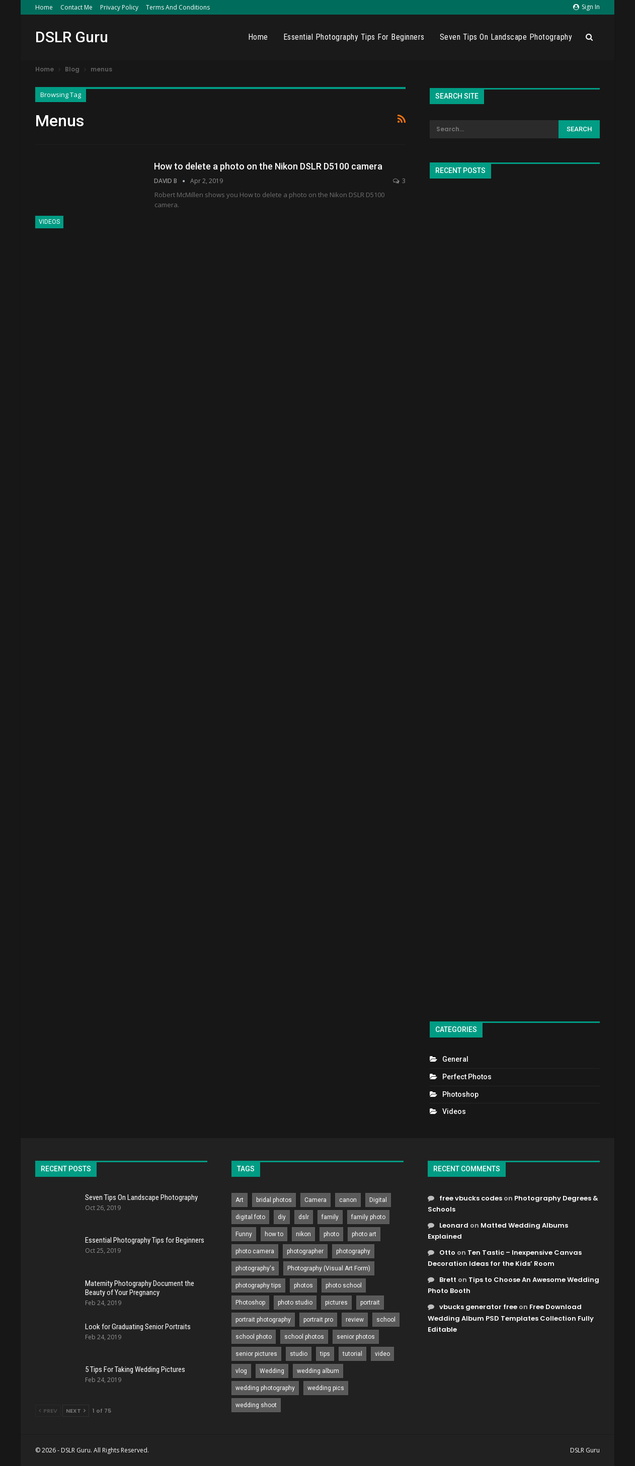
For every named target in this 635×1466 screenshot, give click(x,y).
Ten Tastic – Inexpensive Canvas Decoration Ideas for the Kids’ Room (505, 1258)
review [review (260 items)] (355, 1319)
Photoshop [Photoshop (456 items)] (250, 1302)
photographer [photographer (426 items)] (305, 1251)
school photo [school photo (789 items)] (253, 1336)
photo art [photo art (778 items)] (364, 1234)
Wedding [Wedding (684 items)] (272, 1370)
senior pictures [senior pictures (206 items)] (256, 1353)
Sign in (586, 7)
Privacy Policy (119, 7)
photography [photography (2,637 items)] (353, 1251)
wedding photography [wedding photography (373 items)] (265, 1388)
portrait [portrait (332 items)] (370, 1302)
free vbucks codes (470, 1198)
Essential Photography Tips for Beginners (354, 37)
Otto (447, 1252)
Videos (49, 221)
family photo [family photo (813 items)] (368, 1217)
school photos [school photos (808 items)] (304, 1336)
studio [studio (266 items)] (298, 1353)
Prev (48, 1411)
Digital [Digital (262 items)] (378, 1199)
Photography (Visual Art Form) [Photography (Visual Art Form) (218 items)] (328, 1268)
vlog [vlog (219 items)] (241, 1370)
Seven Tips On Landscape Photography (506, 37)
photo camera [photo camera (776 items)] (254, 1251)
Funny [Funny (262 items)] (243, 1234)
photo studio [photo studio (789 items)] (295, 1302)
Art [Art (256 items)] (239, 1199)
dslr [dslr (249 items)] (303, 1217)
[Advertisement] (515, 595)
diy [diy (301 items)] (282, 1217)
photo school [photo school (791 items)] (344, 1285)
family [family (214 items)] (330, 1217)
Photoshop (460, 1094)
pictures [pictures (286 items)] (336, 1302)
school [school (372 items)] (385, 1319)
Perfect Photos (467, 1077)
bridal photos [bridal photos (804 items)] (274, 1199)
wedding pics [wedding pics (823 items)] (325, 1388)
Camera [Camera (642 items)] (315, 1199)
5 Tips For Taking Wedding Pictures (135, 1369)
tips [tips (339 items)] (325, 1353)
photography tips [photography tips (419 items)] (258, 1285)
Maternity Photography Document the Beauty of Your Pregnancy (139, 1288)
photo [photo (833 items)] (331, 1234)
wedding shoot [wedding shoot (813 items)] (256, 1405)
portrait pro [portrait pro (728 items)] (318, 1319)
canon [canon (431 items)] (348, 1199)
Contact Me (76, 7)
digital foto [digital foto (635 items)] (250, 1217)
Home (44, 7)
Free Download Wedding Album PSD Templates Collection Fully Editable (511, 1318)
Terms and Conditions (178, 7)
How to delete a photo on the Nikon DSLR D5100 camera (268, 166)
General (455, 1059)
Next (76, 1411)
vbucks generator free (478, 1307)
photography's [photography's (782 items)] (255, 1268)
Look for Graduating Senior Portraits (138, 1326)
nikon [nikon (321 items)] (303, 1234)
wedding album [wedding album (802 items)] (318, 1370)
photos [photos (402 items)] (303, 1285)
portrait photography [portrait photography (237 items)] (263, 1319)
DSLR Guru (71, 37)
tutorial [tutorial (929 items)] (352, 1353)
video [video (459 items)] (382, 1353)
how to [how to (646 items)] (274, 1234)
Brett (447, 1279)
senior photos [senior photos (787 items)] (356, 1336)
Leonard (453, 1225)
